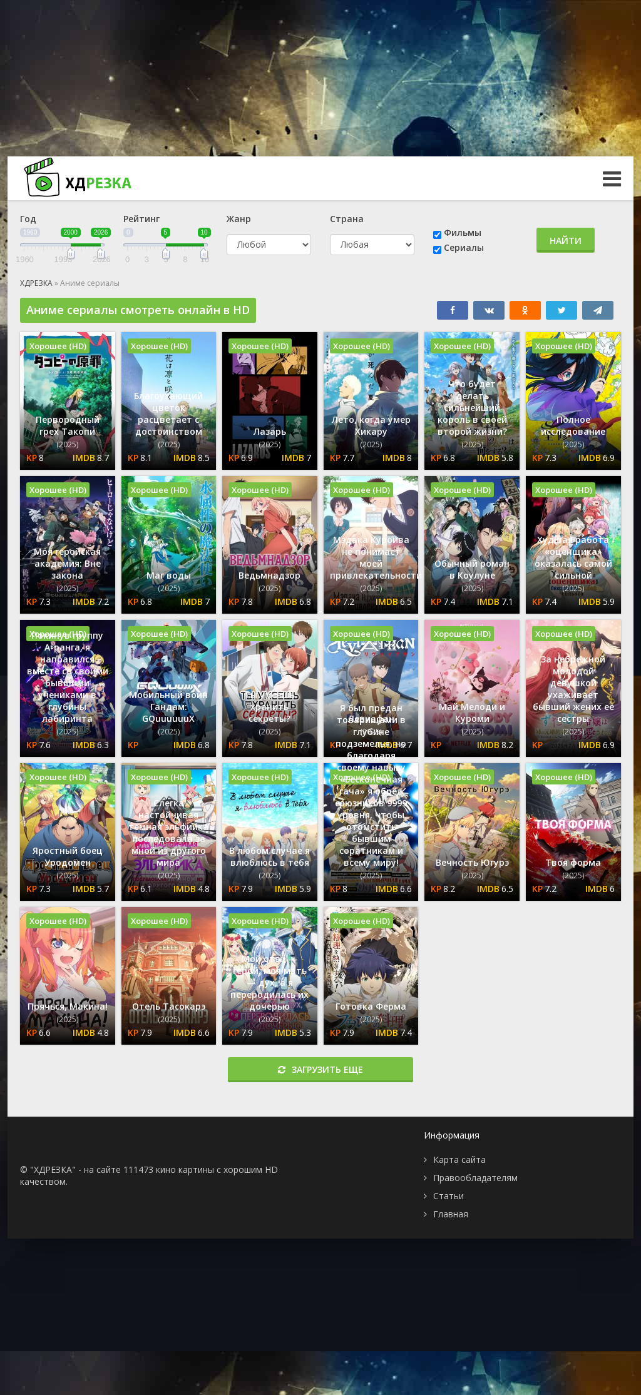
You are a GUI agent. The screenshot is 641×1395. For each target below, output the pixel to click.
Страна (347, 219)
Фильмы (462, 232)
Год (28, 219)
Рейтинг (141, 219)
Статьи (448, 1196)
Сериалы (464, 247)
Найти (566, 240)
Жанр (239, 219)
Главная (450, 1214)
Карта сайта (459, 1159)
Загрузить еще (320, 1069)
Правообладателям (475, 1178)
